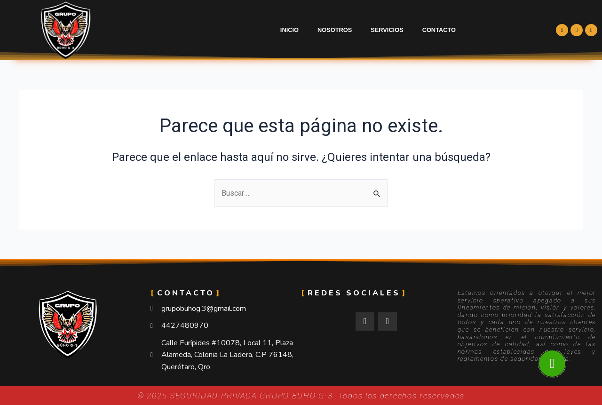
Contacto (439, 29)
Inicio (289, 29)
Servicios (387, 29)
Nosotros (334, 29)
